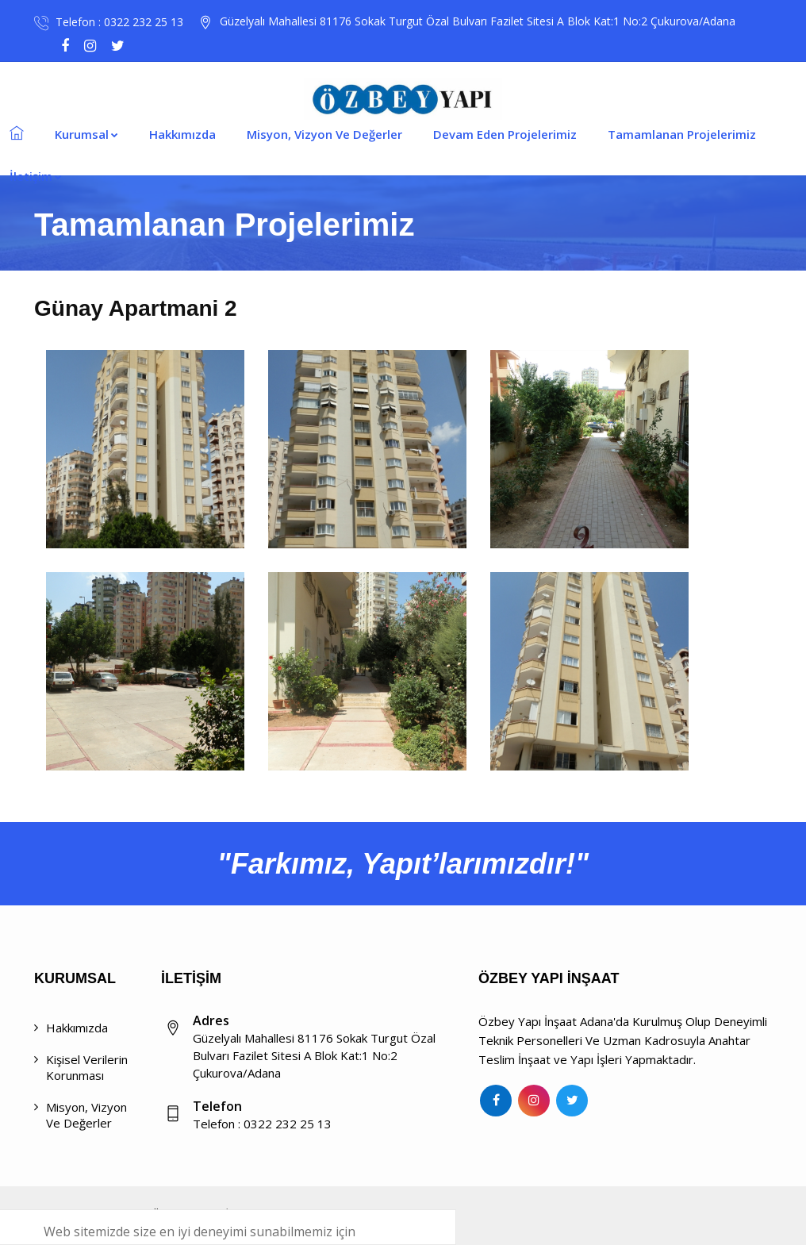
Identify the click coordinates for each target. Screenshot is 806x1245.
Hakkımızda (182, 134)
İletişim (36, 176)
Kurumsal (86, 134)
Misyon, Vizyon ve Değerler (86, 1115)
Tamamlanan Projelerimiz (682, 134)
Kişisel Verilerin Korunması (87, 1067)
